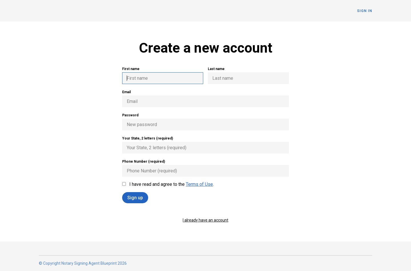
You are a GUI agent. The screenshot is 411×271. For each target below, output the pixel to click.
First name (162, 75)
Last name (248, 75)
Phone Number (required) (205, 168)
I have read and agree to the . (168, 184)
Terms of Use (199, 184)
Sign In (364, 11)
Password (205, 121)
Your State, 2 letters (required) (205, 145)
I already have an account (205, 220)
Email (205, 98)
